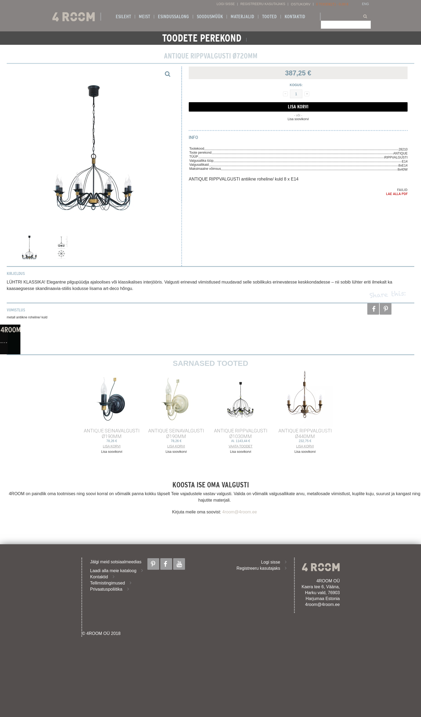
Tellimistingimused (107, 583)
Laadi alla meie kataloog (113, 570)
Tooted (269, 17)
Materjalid (242, 17)
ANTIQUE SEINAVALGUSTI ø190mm (112, 433)
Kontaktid (295, 17)
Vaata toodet (241, 446)
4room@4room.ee (239, 512)
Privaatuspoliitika (106, 589)
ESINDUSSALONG (173, 17)
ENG (365, 4)
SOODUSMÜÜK (210, 17)
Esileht (123, 17)
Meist (144, 17)
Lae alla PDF (397, 194)
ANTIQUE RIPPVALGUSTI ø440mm (305, 433)
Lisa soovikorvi (298, 119)
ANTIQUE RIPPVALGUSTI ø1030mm (240, 433)
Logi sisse (226, 4)
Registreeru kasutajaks (262, 4)
